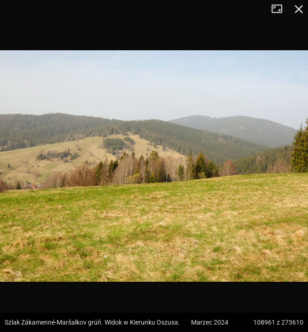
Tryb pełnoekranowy (280, 9)
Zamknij (299, 9)
